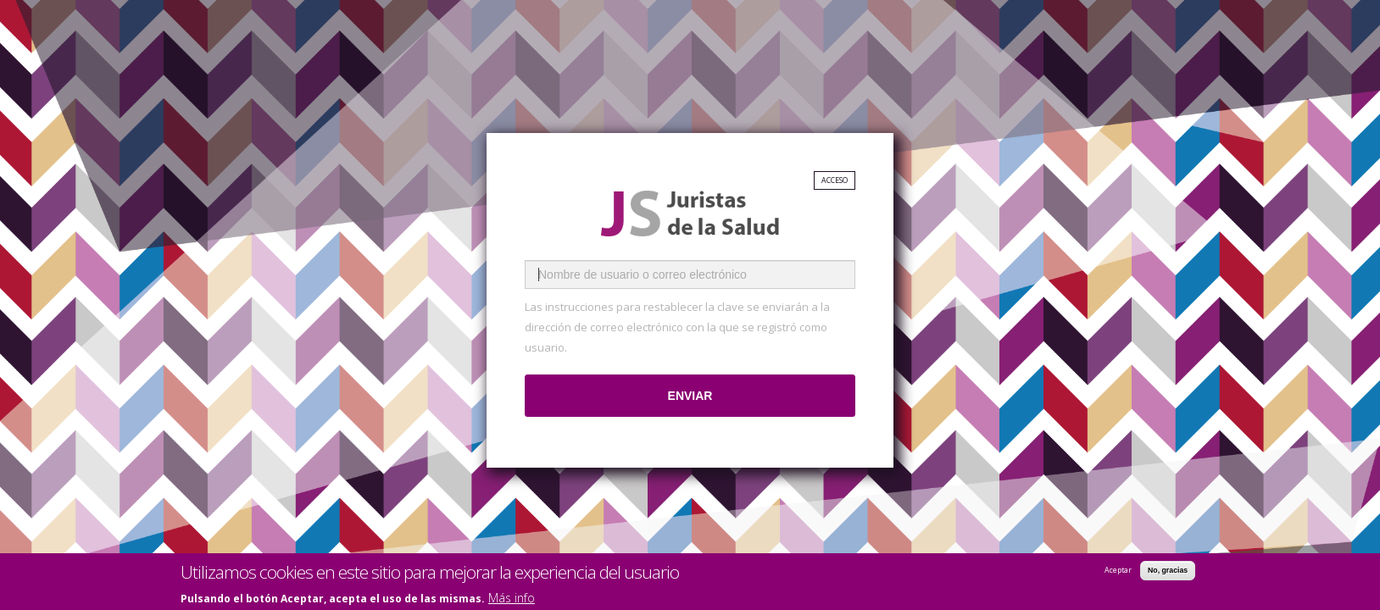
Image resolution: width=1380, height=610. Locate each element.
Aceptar (1118, 571)
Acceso (834, 180)
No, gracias (1168, 571)
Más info (511, 599)
